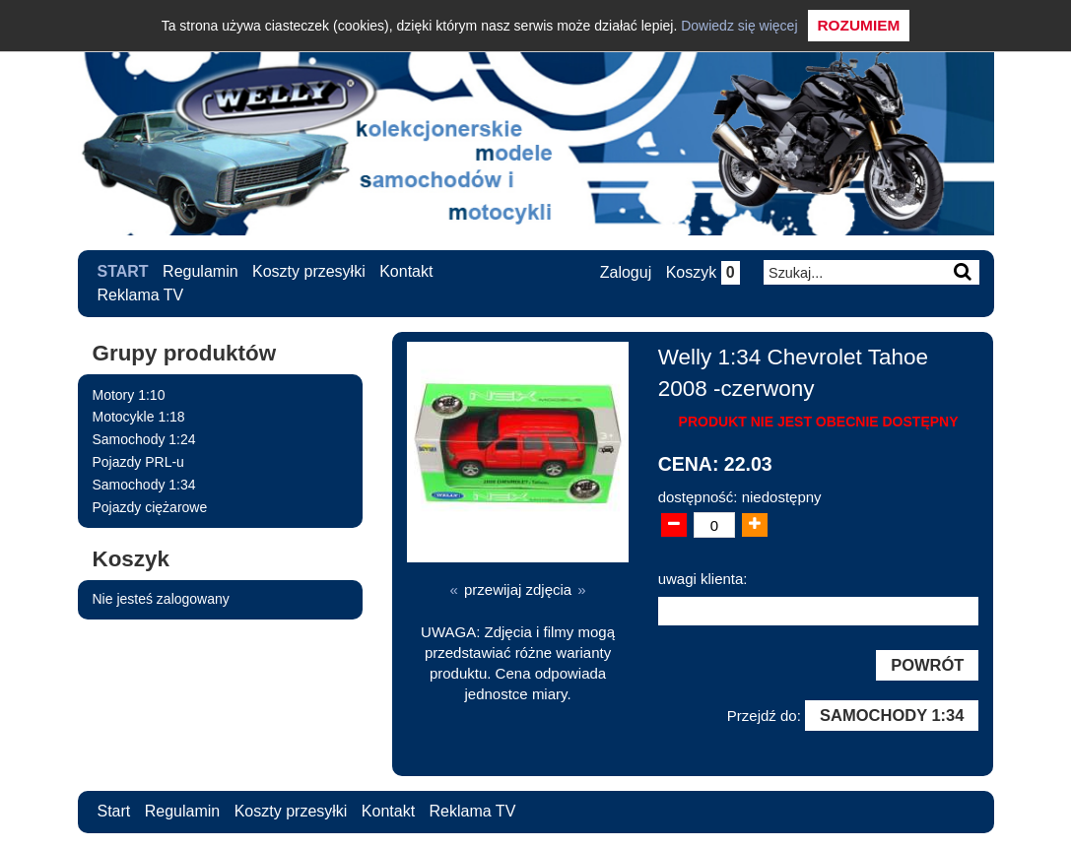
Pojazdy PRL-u (138, 462)
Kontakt (406, 271)
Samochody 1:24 (144, 439)
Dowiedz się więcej (739, 25)
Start (123, 271)
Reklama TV (141, 295)
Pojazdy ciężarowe (150, 507)
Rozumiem (859, 25)
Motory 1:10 (129, 395)
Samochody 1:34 (144, 484)
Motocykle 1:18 (139, 416)
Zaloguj (625, 272)
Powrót (927, 665)
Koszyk (703, 272)
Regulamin (200, 271)
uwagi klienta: (703, 578)
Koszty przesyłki (309, 271)
